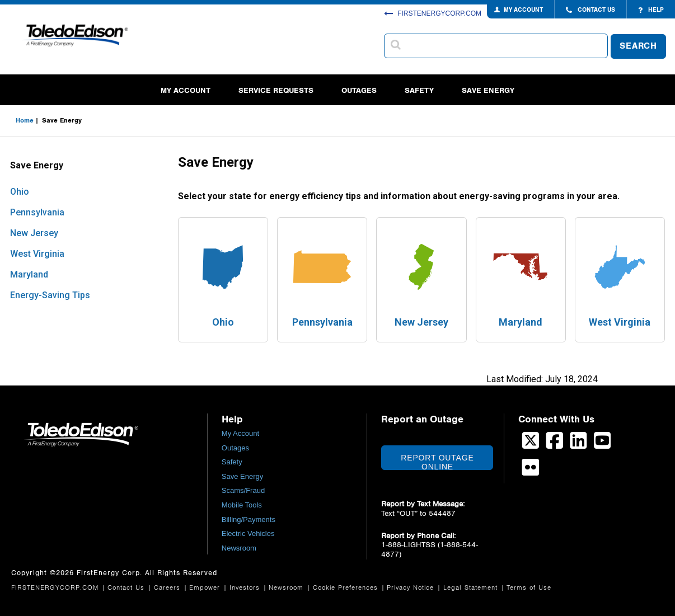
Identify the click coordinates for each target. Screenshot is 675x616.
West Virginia (37, 253)
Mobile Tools (242, 505)
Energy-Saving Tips (50, 295)
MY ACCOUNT (523, 9)
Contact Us (127, 587)
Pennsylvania (37, 212)
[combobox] (496, 46)
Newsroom (239, 548)
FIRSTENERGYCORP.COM (432, 13)
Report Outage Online (437, 461)
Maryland (29, 274)
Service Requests (275, 90)
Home (25, 120)
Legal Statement (471, 587)
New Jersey (34, 233)
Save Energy (488, 90)
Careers (168, 587)
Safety (419, 90)
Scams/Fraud (243, 490)
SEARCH (638, 46)
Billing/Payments (248, 519)
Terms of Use (529, 587)
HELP (651, 10)
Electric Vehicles (248, 533)
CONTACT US (590, 10)
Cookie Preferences (347, 587)
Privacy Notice (412, 587)
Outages (359, 90)
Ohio (19, 191)
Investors (245, 587)
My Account (185, 90)
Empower (206, 587)
